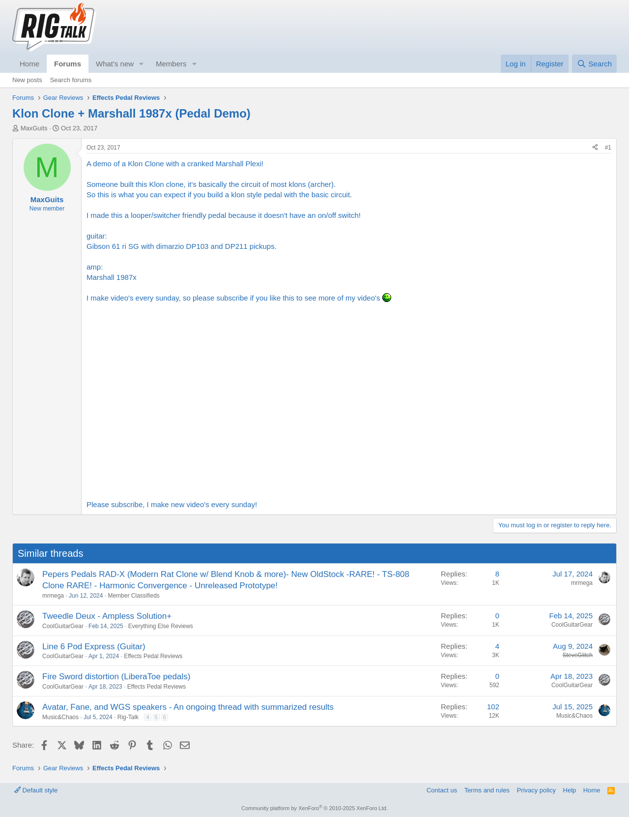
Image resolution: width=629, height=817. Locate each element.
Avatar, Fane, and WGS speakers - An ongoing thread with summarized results (188, 707)
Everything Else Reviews (160, 626)
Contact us (442, 790)
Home (29, 64)
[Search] (594, 64)
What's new (115, 64)
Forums (67, 64)
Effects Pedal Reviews (153, 656)
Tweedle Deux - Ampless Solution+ (107, 616)
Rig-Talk (128, 717)
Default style (35, 790)
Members (171, 64)
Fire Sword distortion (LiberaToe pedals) (116, 676)
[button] (141, 64)
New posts (27, 80)
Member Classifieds (133, 595)
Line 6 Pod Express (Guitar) (93, 646)
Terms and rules (487, 790)
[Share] (595, 147)
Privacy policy (536, 790)
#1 (608, 147)
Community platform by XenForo (314, 808)
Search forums (71, 80)
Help (569, 790)
